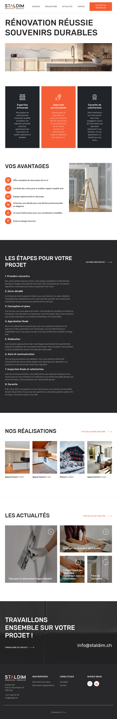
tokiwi (63, 712)
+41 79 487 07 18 (12, 695)
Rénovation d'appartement (43, 685)
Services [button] (36, 7)
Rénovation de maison (41, 682)
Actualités (67, 7)
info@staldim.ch (94, 645)
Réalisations (51, 7)
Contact (81, 7)
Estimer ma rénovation (101, 6)
